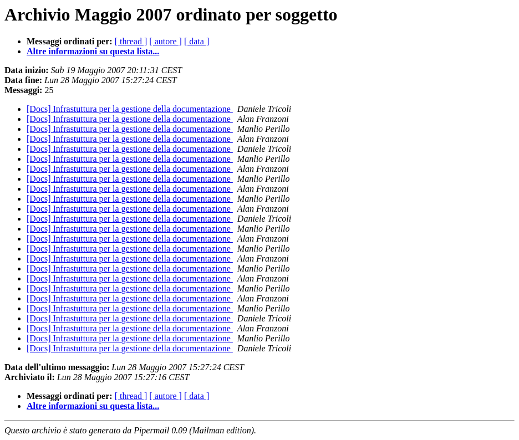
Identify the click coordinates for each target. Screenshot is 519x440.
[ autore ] (165, 41)
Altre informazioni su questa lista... (93, 51)
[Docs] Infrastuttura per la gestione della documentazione (130, 109)
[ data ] (196, 41)
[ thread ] (131, 41)
